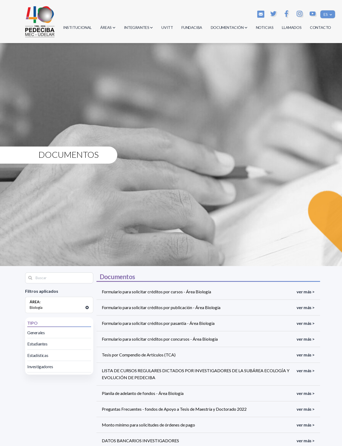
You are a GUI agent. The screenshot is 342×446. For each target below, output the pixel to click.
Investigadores (40, 366)
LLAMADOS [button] (291, 27)
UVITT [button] (167, 27)
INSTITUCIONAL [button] (77, 27)
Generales (36, 332)
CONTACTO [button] (320, 27)
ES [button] (326, 14)
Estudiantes (37, 343)
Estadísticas (37, 355)
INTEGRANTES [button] (138, 27)
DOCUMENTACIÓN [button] (229, 27)
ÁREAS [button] (107, 27)
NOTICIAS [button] (265, 27)
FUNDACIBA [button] (191, 27)
